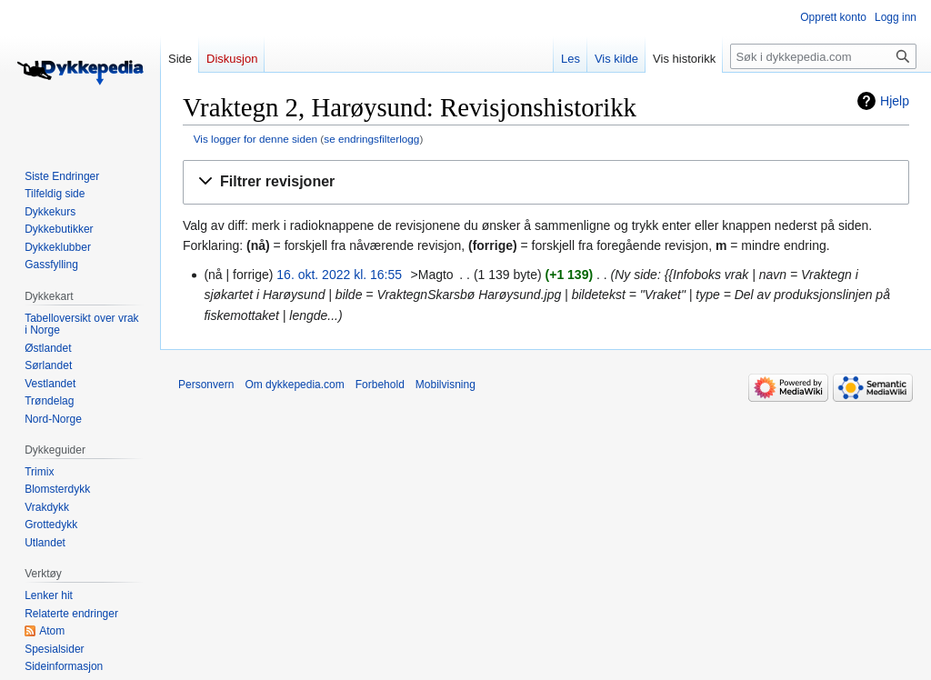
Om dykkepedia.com (294, 384)
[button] (546, 182)
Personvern (206, 384)
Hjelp (894, 101)
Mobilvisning (445, 384)
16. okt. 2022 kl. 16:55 (339, 274)
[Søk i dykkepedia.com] (823, 56)
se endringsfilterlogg (371, 139)
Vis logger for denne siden (255, 139)
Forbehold (380, 384)
